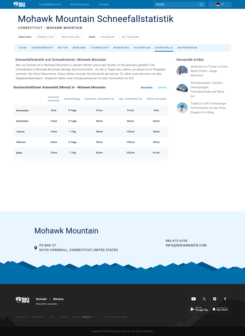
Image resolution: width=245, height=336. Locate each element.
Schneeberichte (50, 4)
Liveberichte (99, 47)
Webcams (79, 47)
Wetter (63, 47)
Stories (103, 4)
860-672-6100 (176, 241)
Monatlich (147, 87)
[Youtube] (193, 299)
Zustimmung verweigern (116, 317)
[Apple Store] (220, 309)
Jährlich (162, 87)
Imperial (95, 317)
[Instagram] (215, 299)
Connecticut (46, 37)
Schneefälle (164, 47)
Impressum (21, 317)
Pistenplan (142, 47)
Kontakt (41, 299)
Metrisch (87, 317)
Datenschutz (37, 317)
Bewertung (121, 47)
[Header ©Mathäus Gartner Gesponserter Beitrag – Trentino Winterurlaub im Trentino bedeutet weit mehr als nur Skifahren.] (210, 89)
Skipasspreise (188, 47)
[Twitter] (204, 299)
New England (71, 37)
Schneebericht (42, 47)
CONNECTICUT (30, 28)
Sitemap (63, 317)
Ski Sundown (130, 37)
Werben (58, 299)
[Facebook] (225, 299)
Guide (23, 47)
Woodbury (108, 37)
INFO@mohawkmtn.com (186, 245)
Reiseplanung (80, 4)
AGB (51, 317)
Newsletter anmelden (46, 304)
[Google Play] (199, 309)
